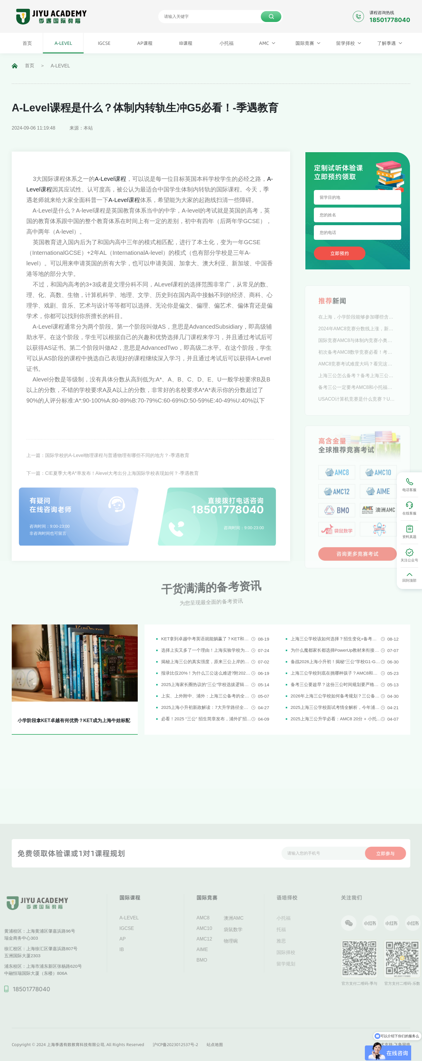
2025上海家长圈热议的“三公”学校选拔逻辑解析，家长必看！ (206, 684)
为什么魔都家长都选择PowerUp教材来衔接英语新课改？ (336, 650)
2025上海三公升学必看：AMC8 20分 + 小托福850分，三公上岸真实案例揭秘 (336, 718)
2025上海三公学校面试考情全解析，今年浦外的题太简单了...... (336, 707)
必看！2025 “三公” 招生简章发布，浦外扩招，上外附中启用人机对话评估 (206, 718)
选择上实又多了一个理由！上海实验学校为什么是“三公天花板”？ (206, 650)
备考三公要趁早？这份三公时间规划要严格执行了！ (336, 684)
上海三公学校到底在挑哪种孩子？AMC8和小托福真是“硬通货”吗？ (336, 672)
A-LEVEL (60, 65)
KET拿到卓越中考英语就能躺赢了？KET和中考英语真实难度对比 (206, 638)
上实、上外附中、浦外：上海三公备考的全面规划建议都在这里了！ (206, 695)
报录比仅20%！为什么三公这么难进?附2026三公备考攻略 (206, 672)
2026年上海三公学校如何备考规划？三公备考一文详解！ (336, 695)
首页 (29, 65)
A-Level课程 (110, 179)
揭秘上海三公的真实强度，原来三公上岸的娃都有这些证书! (206, 661)
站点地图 (215, 1045)
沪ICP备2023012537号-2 (175, 1045)
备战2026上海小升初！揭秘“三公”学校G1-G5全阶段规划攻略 (336, 661)
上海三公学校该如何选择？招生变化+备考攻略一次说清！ (336, 638)
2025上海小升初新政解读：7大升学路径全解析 (206, 707)
